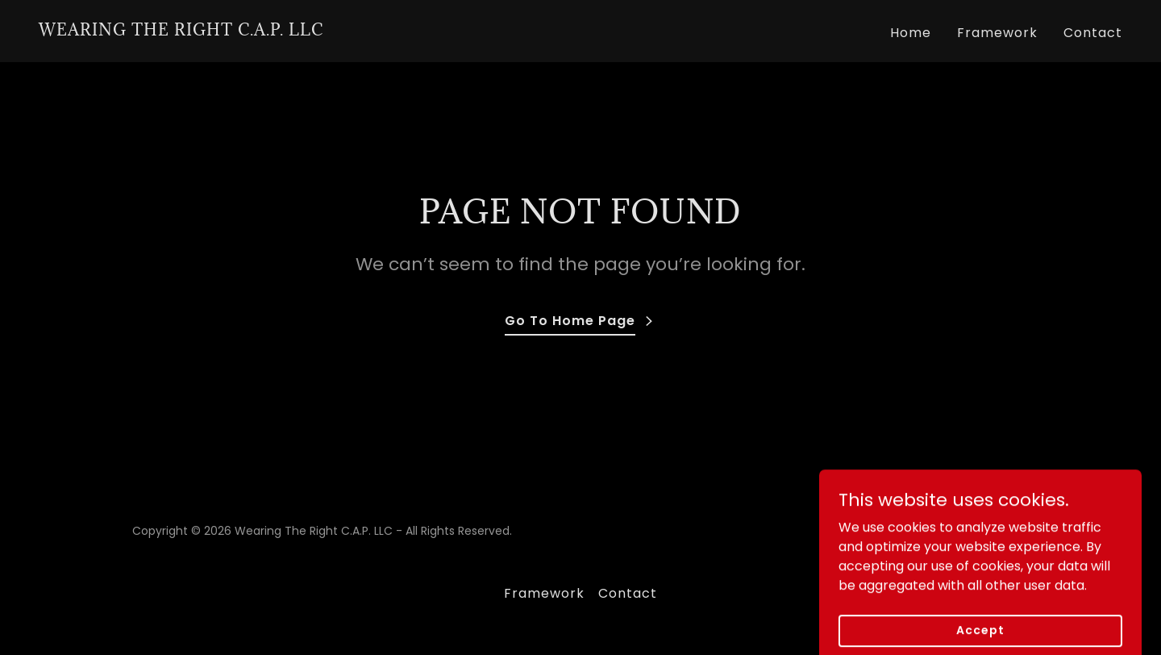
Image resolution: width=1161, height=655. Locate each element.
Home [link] (910, 32)
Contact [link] (1092, 32)
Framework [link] (997, 32)
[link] (181, 31)
